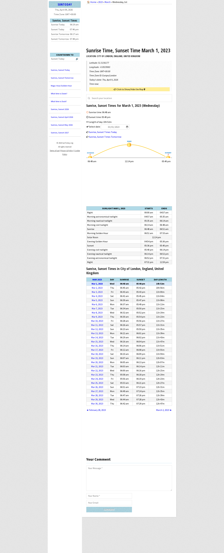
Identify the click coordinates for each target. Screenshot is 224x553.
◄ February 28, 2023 (96, 410)
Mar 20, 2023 (97, 362)
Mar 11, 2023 (97, 325)
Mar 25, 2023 (97, 382)
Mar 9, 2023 (97, 316)
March (108, 2)
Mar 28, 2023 (97, 395)
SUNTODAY (65, 4)
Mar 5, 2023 (97, 300)
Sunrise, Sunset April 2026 (62, 117)
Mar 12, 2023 (97, 329)
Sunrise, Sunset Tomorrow (62, 78)
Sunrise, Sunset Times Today (103, 132)
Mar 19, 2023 (97, 358)
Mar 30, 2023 (97, 403)
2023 (100, 2)
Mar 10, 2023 (97, 320)
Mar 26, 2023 (97, 387)
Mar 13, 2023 (97, 333)
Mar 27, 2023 (97, 391)
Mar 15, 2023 (97, 341)
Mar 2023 (97, 279)
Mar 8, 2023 (97, 312)
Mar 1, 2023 (97, 283)
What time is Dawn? (59, 93)
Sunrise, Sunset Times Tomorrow (105, 136)
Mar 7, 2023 (97, 308)
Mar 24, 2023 (97, 378)
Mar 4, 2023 (97, 296)
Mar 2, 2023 (97, 287)
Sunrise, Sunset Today (60, 70)
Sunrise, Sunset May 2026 (62, 125)
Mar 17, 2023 (97, 349)
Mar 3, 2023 (97, 291)
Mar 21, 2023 (97, 366)
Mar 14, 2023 (97, 337)
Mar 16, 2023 (97, 345)
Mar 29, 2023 (97, 399)
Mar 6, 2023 (97, 304)
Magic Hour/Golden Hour (61, 85)
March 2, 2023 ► (164, 410)
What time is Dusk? (59, 101)
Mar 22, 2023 (97, 370)
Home (93, 2)
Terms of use (54, 150)
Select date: (109, 126)
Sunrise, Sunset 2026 (60, 109)
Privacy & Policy (67, 150)
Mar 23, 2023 (97, 374)
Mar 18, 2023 (97, 354)
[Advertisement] (129, 25)
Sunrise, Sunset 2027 (60, 132)
